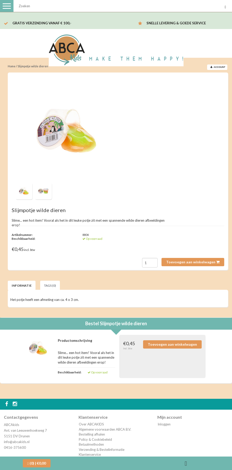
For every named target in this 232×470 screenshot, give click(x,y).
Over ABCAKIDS (91, 424)
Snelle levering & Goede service (176, 23)
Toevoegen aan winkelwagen (193, 262)
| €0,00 (36, 463)
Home (12, 66)
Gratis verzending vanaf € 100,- (41, 23)
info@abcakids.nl (17, 442)
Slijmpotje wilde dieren (33, 66)
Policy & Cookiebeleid (95, 439)
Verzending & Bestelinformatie (101, 449)
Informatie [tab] (22, 285)
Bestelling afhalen (92, 434)
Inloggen (164, 424)
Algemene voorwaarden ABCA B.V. (105, 429)
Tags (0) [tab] (50, 285)
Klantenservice (90, 454)
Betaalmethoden (91, 444)
